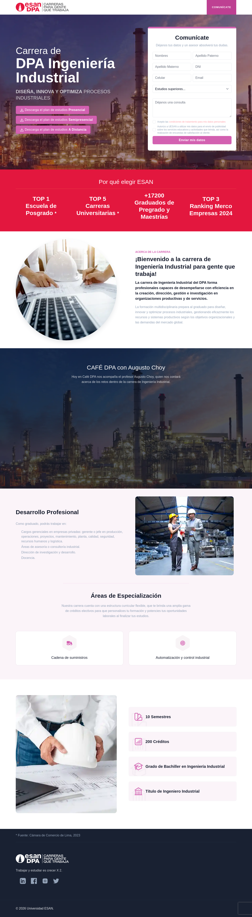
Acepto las (191, 121)
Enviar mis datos (192, 140)
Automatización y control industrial (182, 658)
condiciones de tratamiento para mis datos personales (197, 121)
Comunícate (221, 7)
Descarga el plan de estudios (52, 110)
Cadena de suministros (69, 658)
